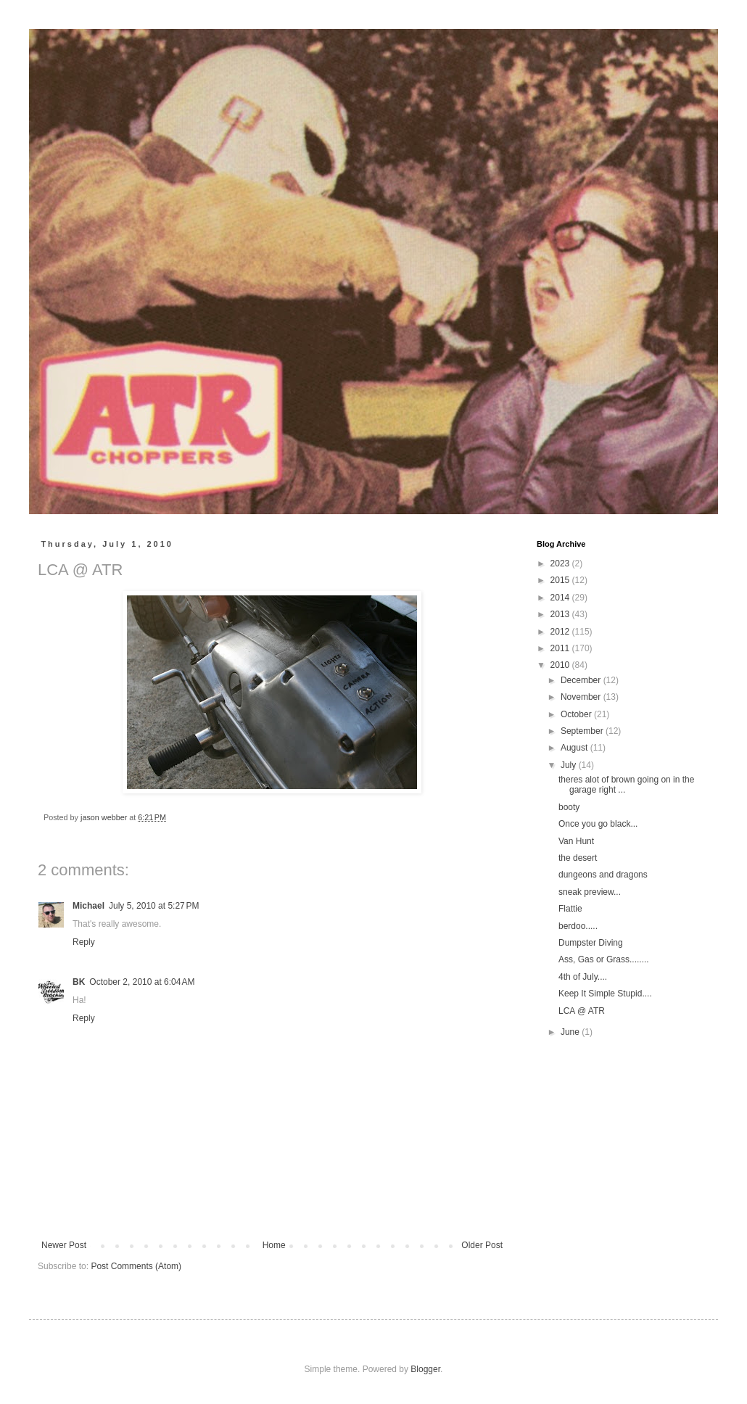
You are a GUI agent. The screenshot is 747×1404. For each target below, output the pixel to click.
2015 (561, 580)
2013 (561, 614)
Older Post (482, 1245)
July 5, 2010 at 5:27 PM (154, 906)
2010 (561, 665)
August (575, 748)
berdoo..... (578, 926)
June (571, 1032)
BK (79, 982)
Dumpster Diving (590, 943)
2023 (561, 563)
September (583, 731)
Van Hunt (576, 841)
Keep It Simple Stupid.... (605, 993)
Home (274, 1245)
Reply (84, 942)
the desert (577, 858)
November (582, 697)
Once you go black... (597, 824)
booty (568, 807)
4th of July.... (582, 977)
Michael (88, 906)
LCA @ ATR (581, 1011)
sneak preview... (589, 892)
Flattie (570, 909)
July (570, 765)
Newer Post (63, 1245)
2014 (561, 597)
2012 (561, 632)
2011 (561, 648)
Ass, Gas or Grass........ (603, 959)
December (582, 680)
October (577, 714)
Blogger (425, 1369)
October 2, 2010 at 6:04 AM (141, 982)
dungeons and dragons (603, 875)
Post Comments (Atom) (136, 1266)
